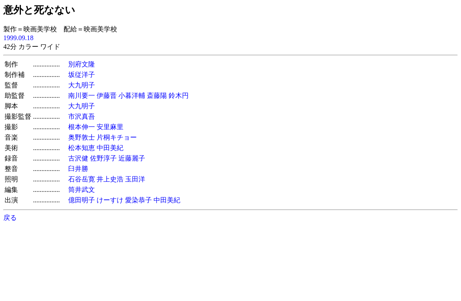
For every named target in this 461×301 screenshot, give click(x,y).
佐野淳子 (103, 158)
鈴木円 (179, 95)
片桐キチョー (117, 137)
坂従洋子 (81, 74)
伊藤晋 (107, 95)
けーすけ (110, 200)
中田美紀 (110, 147)
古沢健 (78, 158)
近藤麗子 (131, 158)
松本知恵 (81, 147)
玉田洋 (135, 179)
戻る (10, 217)
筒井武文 (81, 189)
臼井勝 (78, 168)
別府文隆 (81, 64)
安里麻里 (110, 126)
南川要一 (81, 95)
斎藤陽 (157, 95)
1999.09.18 (18, 37)
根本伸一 (81, 126)
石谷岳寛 (81, 179)
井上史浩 (110, 179)
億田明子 (81, 200)
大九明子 (81, 85)
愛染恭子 (138, 200)
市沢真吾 (81, 116)
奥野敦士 (81, 137)
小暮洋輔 (131, 95)
